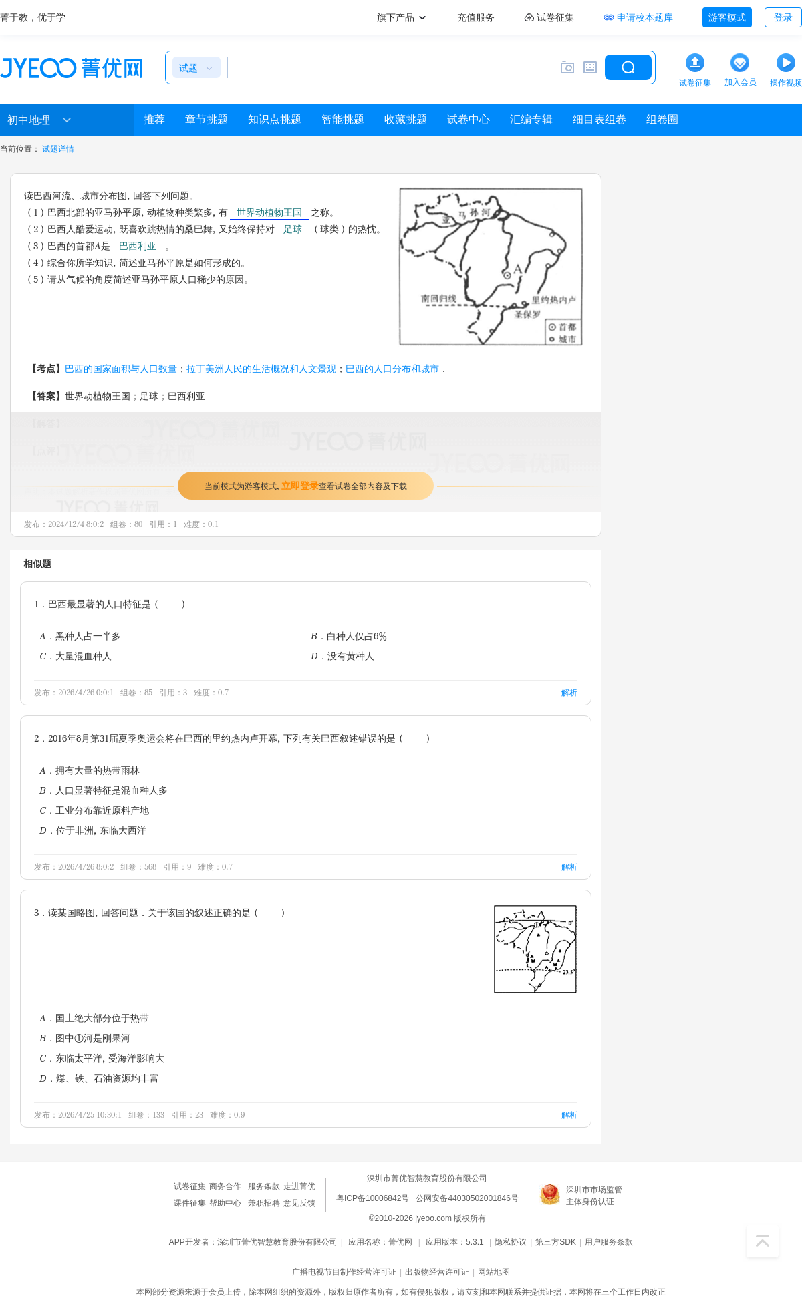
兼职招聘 (264, 1203)
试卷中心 (468, 119)
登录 (783, 17)
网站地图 (494, 1272)
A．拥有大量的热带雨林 (89, 770)
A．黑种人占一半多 (80, 635)
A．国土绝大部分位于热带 (94, 1017)
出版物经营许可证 (437, 1272)
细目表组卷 (599, 119)
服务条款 (264, 1186)
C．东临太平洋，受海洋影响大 (101, 1058)
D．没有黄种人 (342, 655)
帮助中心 (225, 1203)
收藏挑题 (405, 119)
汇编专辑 (531, 119)
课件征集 (190, 1203)
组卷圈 (662, 119)
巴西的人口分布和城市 (392, 368)
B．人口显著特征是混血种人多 (103, 790)
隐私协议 (511, 1242)
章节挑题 (206, 119)
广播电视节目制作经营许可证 (344, 1272)
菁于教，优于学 (32, 17)
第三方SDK (555, 1242)
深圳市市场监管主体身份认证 (594, 1195)
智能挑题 (342, 119)
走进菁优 (299, 1186)
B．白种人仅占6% (349, 635)
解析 (569, 692)
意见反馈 (299, 1203)
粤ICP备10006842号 (372, 1198)
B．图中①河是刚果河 (84, 1037)
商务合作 (225, 1186)
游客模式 (727, 17)
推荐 (154, 119)
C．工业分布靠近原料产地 (94, 810)
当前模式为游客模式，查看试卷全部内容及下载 (306, 485)
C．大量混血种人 (75, 655)
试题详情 (58, 149)
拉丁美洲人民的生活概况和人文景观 (261, 368)
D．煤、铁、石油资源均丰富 (99, 1078)
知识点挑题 (274, 119)
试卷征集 (190, 1186)
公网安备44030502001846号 (467, 1198)
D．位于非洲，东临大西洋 (92, 830)
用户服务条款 (609, 1242)
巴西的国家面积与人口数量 (121, 368)
